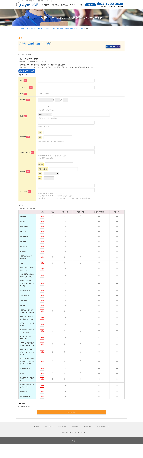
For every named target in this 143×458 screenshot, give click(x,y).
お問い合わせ (62, 440)
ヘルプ (80, 5)
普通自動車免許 (24, 419)
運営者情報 (75, 440)
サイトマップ (49, 440)
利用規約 (36, 440)
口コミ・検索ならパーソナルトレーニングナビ (71, 446)
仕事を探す (45, 5)
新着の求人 (55, 5)
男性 (40, 95)
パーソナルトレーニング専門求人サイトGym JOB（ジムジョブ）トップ (35, 28)
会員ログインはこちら (27, 72)
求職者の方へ (88, 440)
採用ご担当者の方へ (103, 440)
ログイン (73, 5)
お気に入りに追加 (112, 47)
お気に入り (64, 5)
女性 (46, 95)
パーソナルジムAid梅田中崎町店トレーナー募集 (70, 28)
